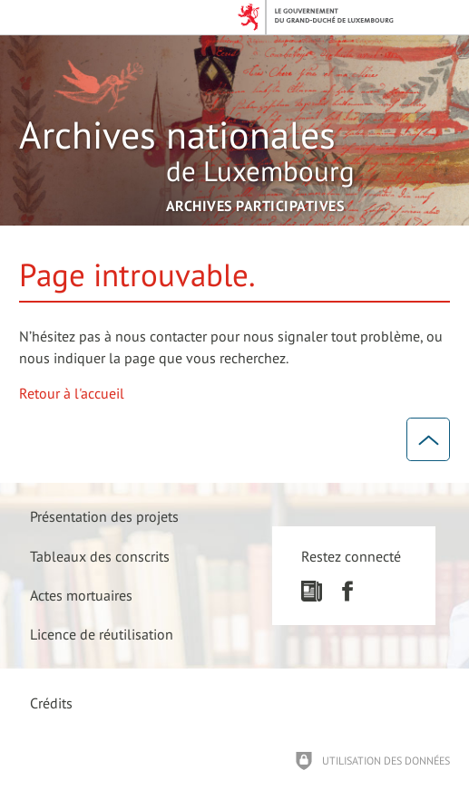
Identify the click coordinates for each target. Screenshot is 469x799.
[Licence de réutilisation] (102, 633)
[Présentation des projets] (105, 516)
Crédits (51, 703)
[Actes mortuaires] (82, 594)
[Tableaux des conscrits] (100, 555)
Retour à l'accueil (71, 393)
